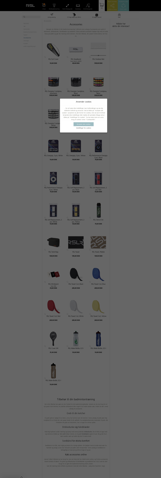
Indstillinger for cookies (83, 128)
